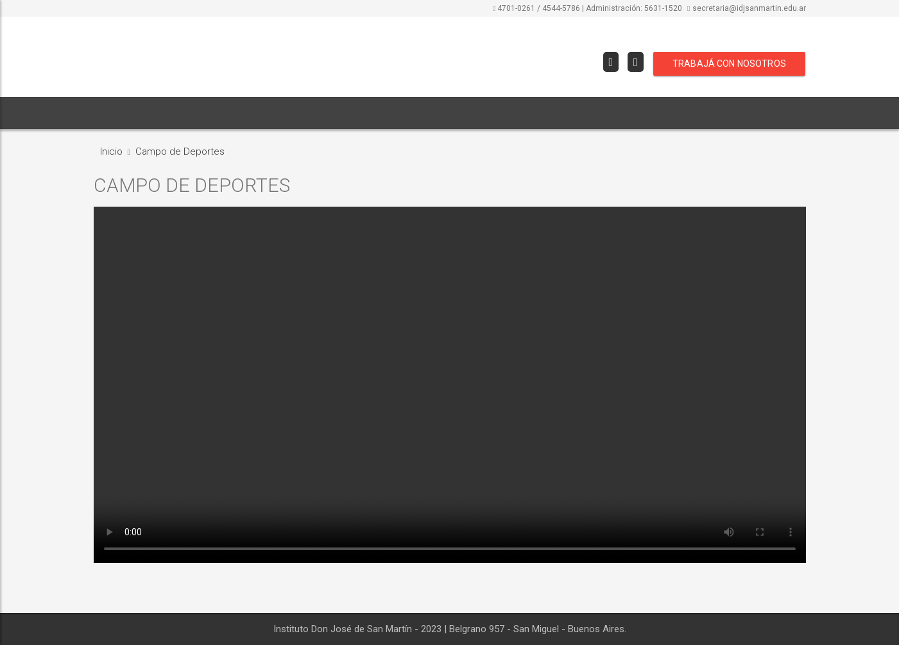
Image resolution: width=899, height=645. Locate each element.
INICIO (115, 113)
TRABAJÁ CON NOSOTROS (729, 63)
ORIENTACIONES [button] (275, 113)
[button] (471, 113)
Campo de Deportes (180, 151)
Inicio (111, 151)
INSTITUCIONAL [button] (184, 113)
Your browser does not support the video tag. (450, 385)
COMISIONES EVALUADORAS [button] (388, 113)
